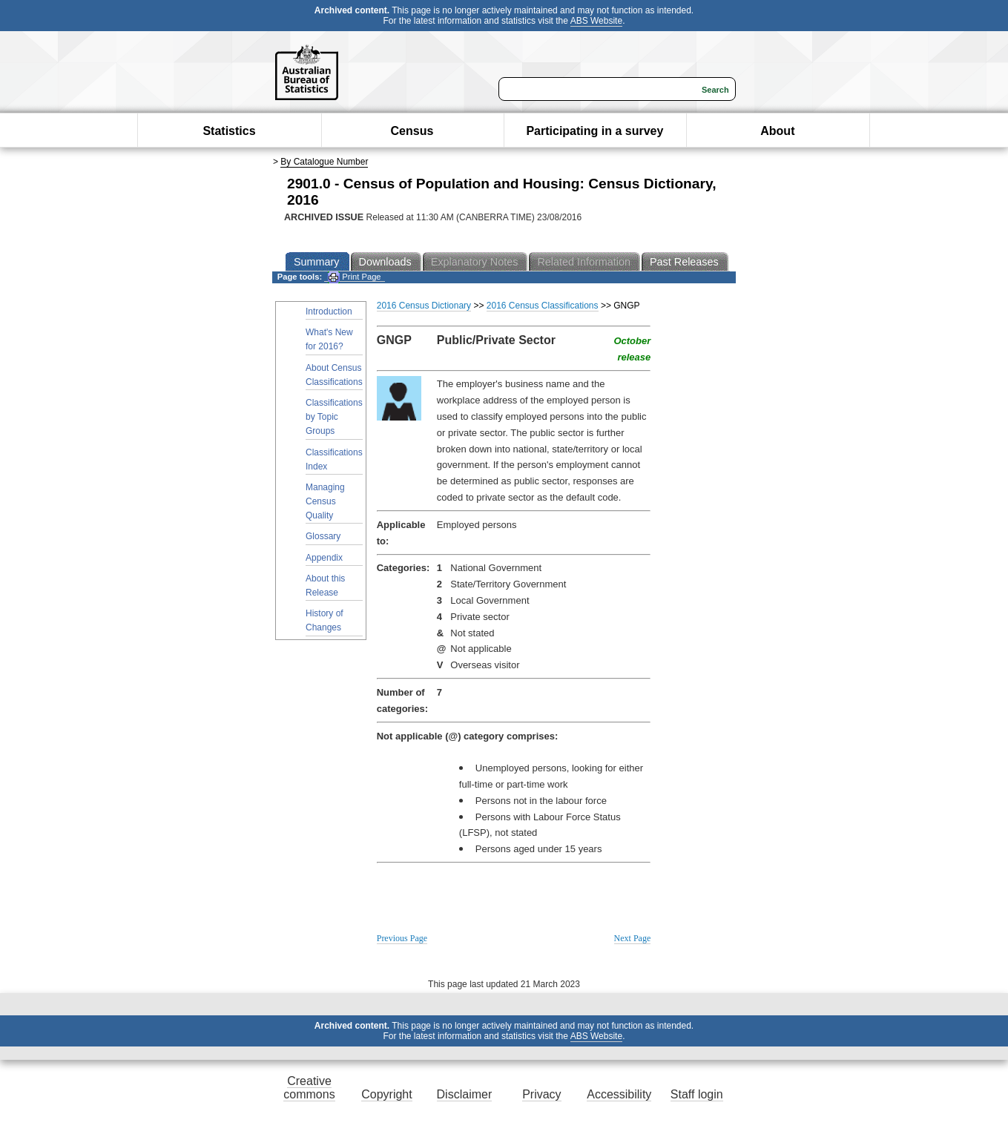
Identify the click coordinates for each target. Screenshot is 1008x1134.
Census (412, 131)
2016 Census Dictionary (424, 305)
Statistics (228, 131)
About (777, 131)
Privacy (541, 1094)
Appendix (324, 558)
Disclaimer (465, 1094)
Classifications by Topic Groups (334, 417)
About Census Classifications (334, 375)
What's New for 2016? (329, 339)
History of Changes (324, 620)
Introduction (329, 311)
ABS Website (596, 21)
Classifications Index (334, 459)
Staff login (697, 1094)
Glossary (323, 536)
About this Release (325, 585)
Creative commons (309, 1088)
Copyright (386, 1094)
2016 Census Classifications (543, 305)
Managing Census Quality (325, 501)
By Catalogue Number (324, 161)
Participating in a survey (594, 131)
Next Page (632, 938)
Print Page (354, 277)
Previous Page (402, 938)
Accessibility (619, 1094)
